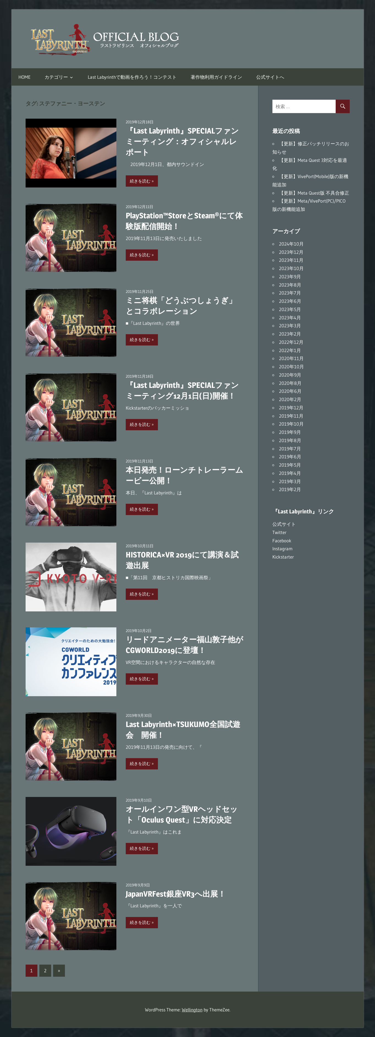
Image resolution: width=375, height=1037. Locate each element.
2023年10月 (291, 268)
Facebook (281, 540)
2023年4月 (290, 317)
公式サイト (284, 524)
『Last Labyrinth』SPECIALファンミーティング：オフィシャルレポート (182, 141)
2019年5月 (290, 465)
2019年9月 (290, 432)
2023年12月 (291, 252)
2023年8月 (290, 285)
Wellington (192, 1009)
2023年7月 (290, 293)
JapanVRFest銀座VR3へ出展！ (176, 894)
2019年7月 (290, 448)
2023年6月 (290, 301)
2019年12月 (291, 407)
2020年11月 (291, 358)
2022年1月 (290, 350)
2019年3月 (290, 481)
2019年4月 (290, 473)
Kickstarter (283, 557)
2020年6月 (290, 391)
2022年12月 (291, 342)
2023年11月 (291, 260)
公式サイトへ (270, 77)
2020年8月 (290, 383)
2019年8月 (290, 440)
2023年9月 (290, 276)
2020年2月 (290, 399)
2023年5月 (290, 309)
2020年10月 (291, 366)
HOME (24, 77)
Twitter (279, 532)
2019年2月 (290, 489)
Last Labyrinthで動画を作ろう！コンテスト (132, 77)
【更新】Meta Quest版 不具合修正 (314, 193)
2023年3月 (290, 325)
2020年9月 (290, 375)
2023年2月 (290, 334)
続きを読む (140, 181)
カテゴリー (56, 77)
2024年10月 (291, 244)
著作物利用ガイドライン (216, 77)
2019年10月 (291, 424)
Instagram (282, 548)
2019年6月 (290, 456)
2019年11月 (291, 416)
